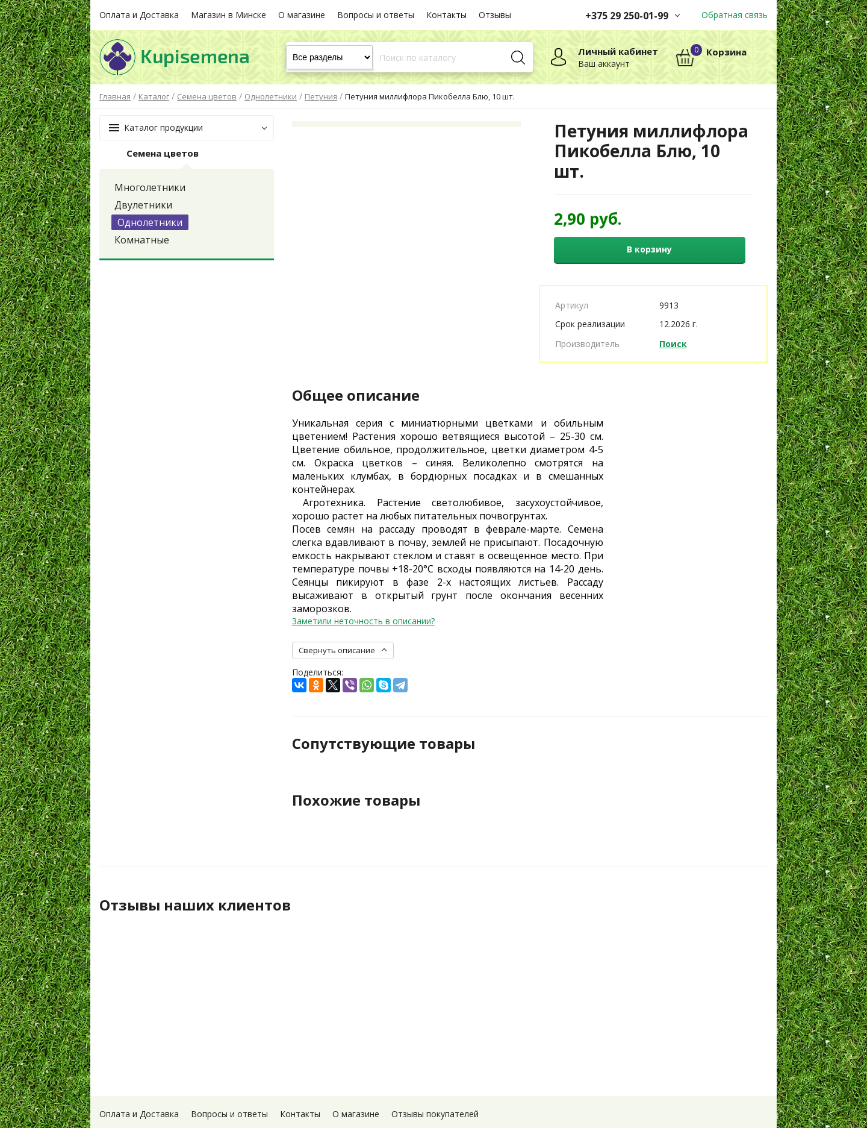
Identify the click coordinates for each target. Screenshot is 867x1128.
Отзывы (495, 14)
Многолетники (149, 187)
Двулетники (143, 205)
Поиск (673, 343)
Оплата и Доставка (139, 14)
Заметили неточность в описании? (363, 621)
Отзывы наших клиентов (195, 905)
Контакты (446, 14)
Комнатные (141, 239)
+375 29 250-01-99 (626, 15)
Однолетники (149, 222)
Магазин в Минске (228, 14)
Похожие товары (356, 800)
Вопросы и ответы (375, 14)
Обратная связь (734, 14)
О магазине (301, 14)
